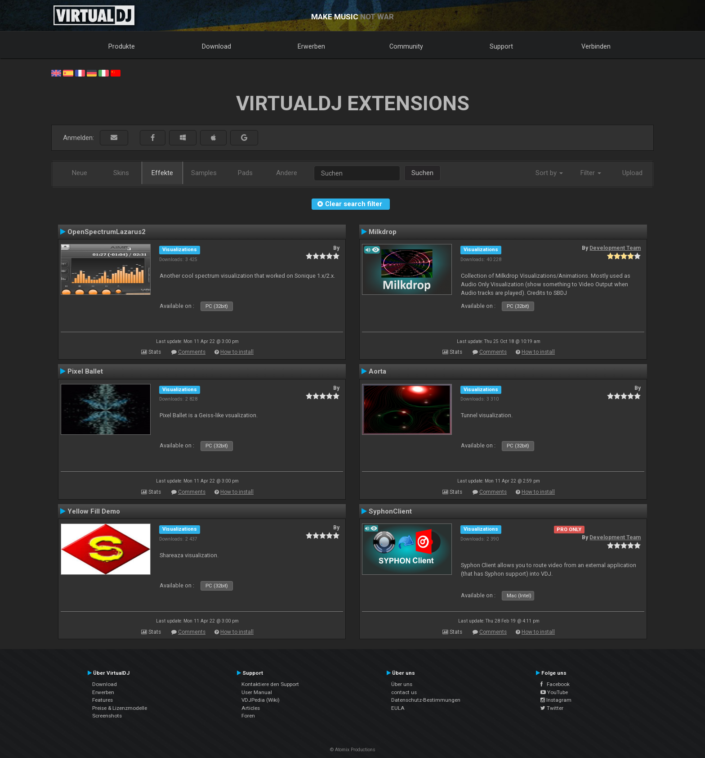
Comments (191, 352)
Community (406, 46)
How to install (237, 352)
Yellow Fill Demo (93, 511)
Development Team (615, 248)
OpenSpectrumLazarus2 (106, 232)
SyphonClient (390, 511)
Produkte (121, 46)
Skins (121, 173)
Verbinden (596, 46)
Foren (248, 716)
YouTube (554, 692)
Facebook (555, 684)
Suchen (422, 173)
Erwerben (311, 46)
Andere (286, 173)
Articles (250, 708)
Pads (245, 173)
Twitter (551, 708)
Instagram (555, 700)
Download (216, 46)
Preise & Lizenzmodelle (119, 708)
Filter (590, 173)
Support (501, 46)
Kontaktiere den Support (270, 684)
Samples (204, 173)
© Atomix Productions (352, 750)
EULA (398, 708)
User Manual (256, 692)
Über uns (401, 684)
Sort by (549, 173)
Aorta (377, 371)
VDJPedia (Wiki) (260, 700)
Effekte (162, 173)
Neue (79, 173)
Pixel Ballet (85, 371)
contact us (404, 692)
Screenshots (107, 716)
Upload (632, 173)
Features (102, 700)
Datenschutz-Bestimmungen (425, 700)
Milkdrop (383, 232)
